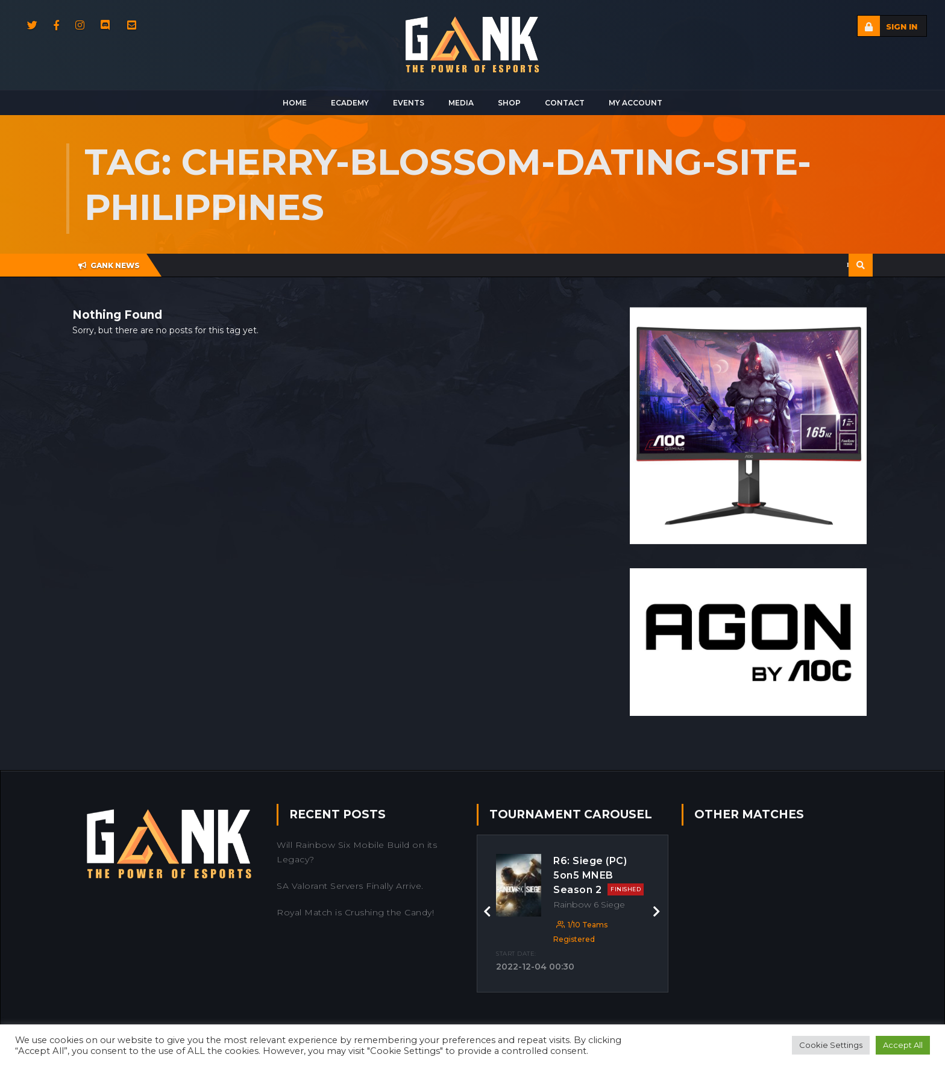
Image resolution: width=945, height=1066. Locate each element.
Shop (509, 102)
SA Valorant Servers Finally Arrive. (350, 885)
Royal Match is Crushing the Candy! (355, 912)
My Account (635, 102)
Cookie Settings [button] (830, 1045)
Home (295, 102)
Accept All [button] (903, 1045)
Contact (565, 102)
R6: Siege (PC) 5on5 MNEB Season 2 (598, 875)
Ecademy (350, 102)
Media (461, 102)
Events (408, 102)
